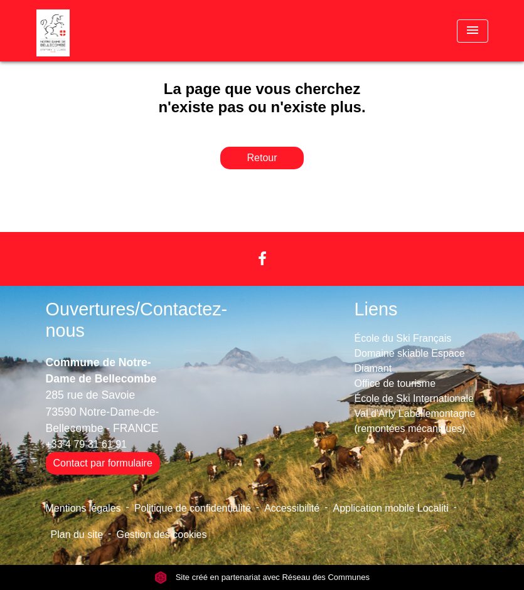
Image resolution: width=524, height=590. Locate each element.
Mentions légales (83, 508)
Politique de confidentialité (192, 508)
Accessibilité (291, 508)
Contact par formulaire (102, 463)
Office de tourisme (395, 383)
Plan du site (77, 534)
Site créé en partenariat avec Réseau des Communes (262, 577)
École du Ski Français (403, 338)
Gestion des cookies (161, 534)
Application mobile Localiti (391, 508)
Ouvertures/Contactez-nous (137, 320)
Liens (376, 309)
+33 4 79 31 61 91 (86, 444)
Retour (262, 157)
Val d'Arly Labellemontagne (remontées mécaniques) (415, 421)
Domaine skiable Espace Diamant (410, 361)
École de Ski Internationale (414, 398)
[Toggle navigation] (472, 31)
